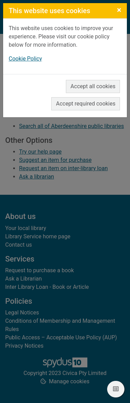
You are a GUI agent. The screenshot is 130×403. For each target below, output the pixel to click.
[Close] (119, 10)
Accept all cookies (92, 86)
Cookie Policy (25, 58)
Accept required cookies (85, 103)
